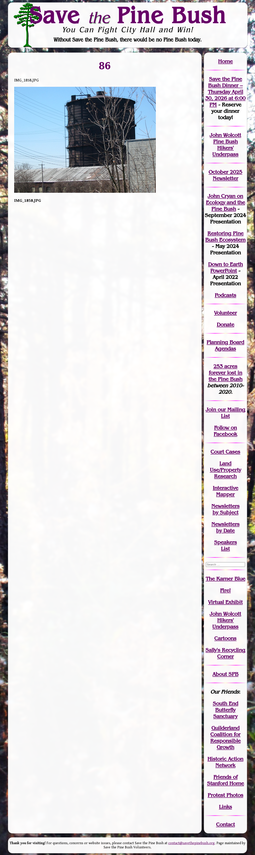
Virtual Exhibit (225, 602)
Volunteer (225, 313)
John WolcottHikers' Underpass (225, 620)
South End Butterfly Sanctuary (225, 709)
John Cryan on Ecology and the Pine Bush (225, 202)
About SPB (225, 674)
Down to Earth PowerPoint (225, 267)
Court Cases (225, 451)
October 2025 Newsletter (225, 175)
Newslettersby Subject (225, 509)
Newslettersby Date (225, 527)
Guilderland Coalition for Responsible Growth (225, 737)
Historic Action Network (225, 762)
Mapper (225, 494)
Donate (225, 324)
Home (225, 61)
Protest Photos (225, 795)
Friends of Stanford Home (225, 780)
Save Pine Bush (127, 15)
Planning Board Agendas (225, 345)
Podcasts (225, 295)
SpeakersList (225, 545)
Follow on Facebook (225, 430)
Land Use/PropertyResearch (225, 469)
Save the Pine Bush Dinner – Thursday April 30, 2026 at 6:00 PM (225, 92)
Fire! (225, 590)
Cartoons (225, 638)
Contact (225, 824)
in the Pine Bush (225, 375)
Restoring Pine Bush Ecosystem (225, 236)
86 (105, 65)
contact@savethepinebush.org (191, 843)
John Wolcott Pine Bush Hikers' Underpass (225, 144)
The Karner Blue (225, 578)
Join (211, 409)
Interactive (225, 488)
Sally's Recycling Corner (225, 653)
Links (225, 807)
